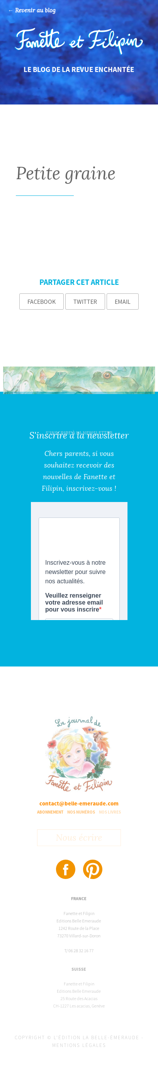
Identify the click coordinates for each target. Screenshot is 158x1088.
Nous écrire (79, 838)
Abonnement (50, 812)
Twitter (85, 301)
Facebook (41, 301)
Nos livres (110, 812)
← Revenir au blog (32, 11)
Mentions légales (79, 1045)
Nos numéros (81, 812)
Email (123, 301)
